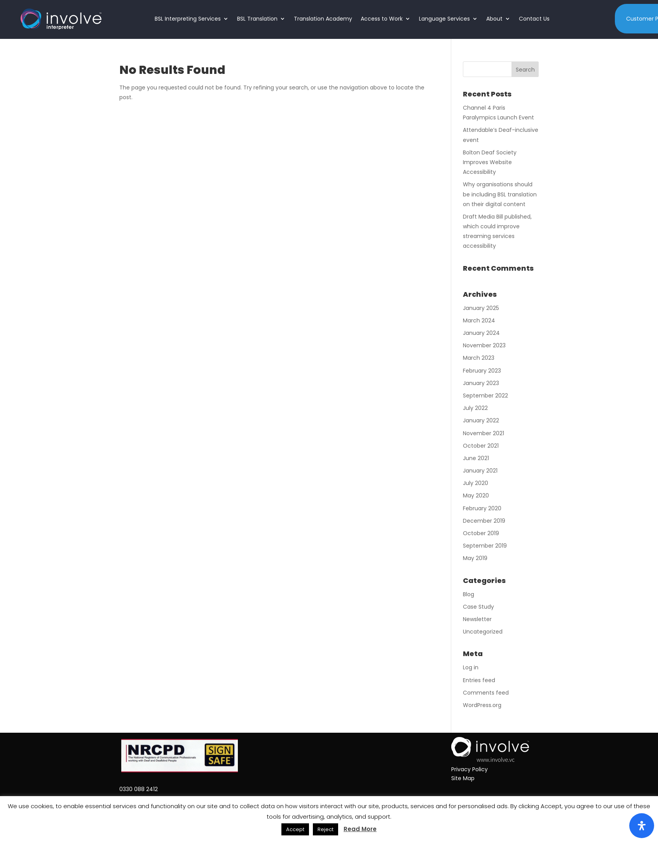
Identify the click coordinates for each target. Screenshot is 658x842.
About (494, 19)
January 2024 (481, 333)
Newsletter (477, 619)
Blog (468, 594)
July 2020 (475, 483)
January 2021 (480, 470)
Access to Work (382, 19)
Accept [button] (295, 829)
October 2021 (481, 446)
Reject (325, 829)
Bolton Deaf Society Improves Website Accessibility (490, 162)
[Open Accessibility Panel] (641, 825)
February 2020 (482, 508)
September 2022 (485, 395)
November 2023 (484, 345)
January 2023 (481, 383)
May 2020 (476, 495)
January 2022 (481, 420)
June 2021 (476, 458)
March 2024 (479, 320)
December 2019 (484, 521)
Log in (470, 667)
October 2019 (481, 533)
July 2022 (475, 408)
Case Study (478, 607)
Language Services (444, 19)
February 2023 (482, 371)
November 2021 (483, 433)
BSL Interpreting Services (188, 19)
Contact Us (534, 19)
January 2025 (481, 308)
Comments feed (486, 693)
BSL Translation (257, 19)
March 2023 (478, 358)
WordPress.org (482, 705)
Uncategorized (483, 631)
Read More (360, 829)
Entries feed (479, 680)
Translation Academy (323, 19)
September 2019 (485, 546)
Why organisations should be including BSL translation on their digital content (500, 194)
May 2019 (475, 558)
